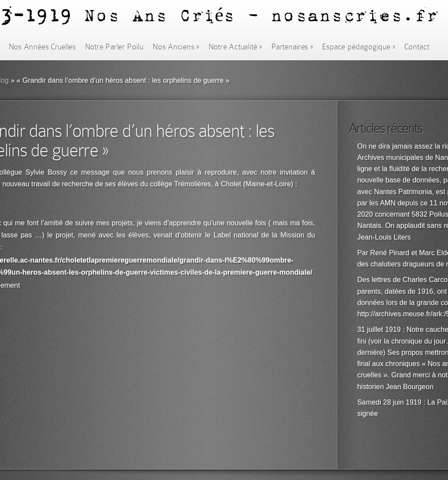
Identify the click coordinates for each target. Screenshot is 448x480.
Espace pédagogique (358, 46)
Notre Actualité (235, 46)
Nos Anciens (176, 46)
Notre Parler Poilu (114, 46)
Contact (416, 46)
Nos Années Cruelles (42, 46)
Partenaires (292, 46)
